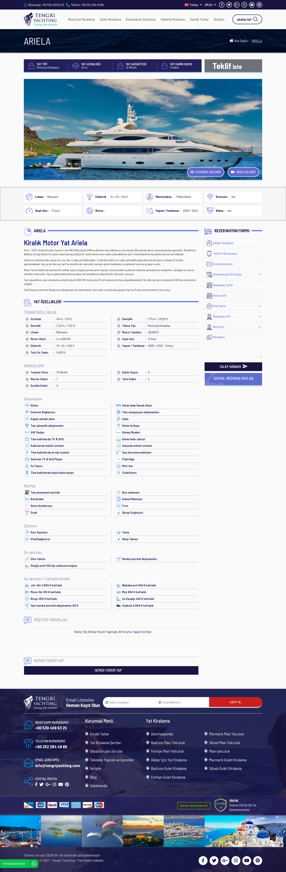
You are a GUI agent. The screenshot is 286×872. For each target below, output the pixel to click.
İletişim (219, 19)
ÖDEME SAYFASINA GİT (194, 806)
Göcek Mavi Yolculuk (224, 742)
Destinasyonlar (162, 733)
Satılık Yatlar (199, 19)
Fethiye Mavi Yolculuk (167, 751)
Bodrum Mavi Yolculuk (168, 742)
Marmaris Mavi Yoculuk (226, 733)
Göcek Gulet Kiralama (225, 768)
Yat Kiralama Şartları (105, 742)
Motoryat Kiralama (81, 19)
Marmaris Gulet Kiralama (227, 759)
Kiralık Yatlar (99, 733)
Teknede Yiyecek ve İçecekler (112, 759)
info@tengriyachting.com (57, 765)
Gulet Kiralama (110, 19)
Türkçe (193, 5)
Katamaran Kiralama (141, 19)
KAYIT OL (235, 702)
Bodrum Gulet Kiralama (168, 768)
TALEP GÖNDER (233, 366)
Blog (93, 777)
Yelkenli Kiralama (172, 19)
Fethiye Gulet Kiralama (168, 777)
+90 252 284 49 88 (92, 5)
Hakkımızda (98, 785)
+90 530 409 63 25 (53, 5)
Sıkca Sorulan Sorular (106, 751)
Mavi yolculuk (219, 751)
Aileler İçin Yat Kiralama (169, 759)
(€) (210, 5)
